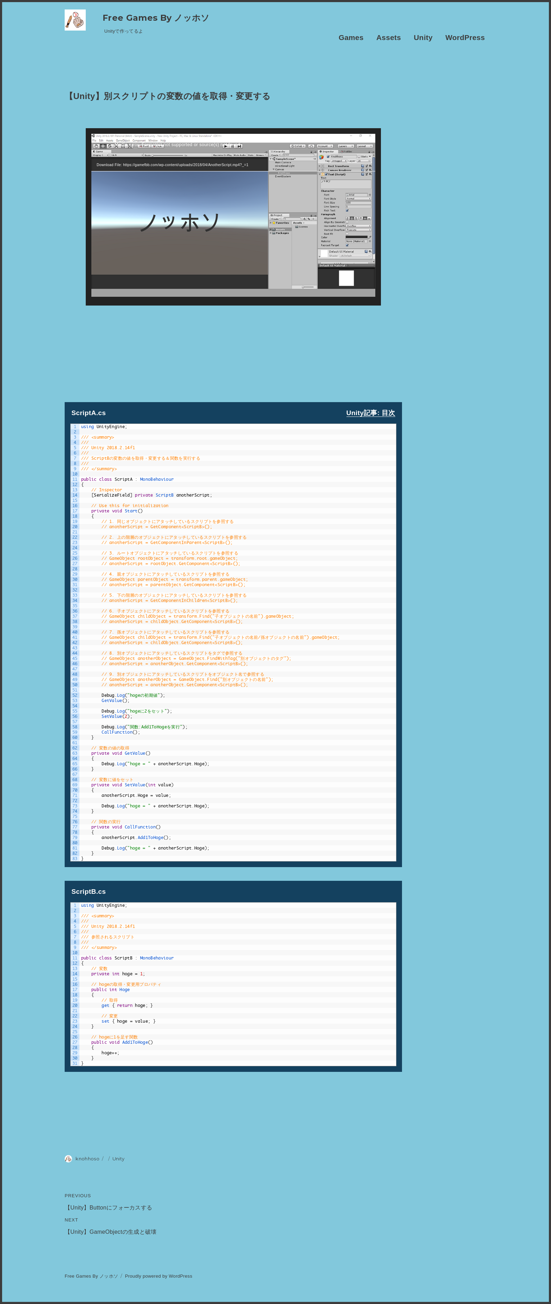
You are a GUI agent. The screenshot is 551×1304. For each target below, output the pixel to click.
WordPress (465, 37)
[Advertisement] (233, 355)
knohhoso (87, 1158)
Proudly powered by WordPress (159, 1276)
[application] (233, 217)
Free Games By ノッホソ (156, 18)
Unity (423, 37)
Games (351, 37)
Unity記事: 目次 (370, 413)
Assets (388, 37)
